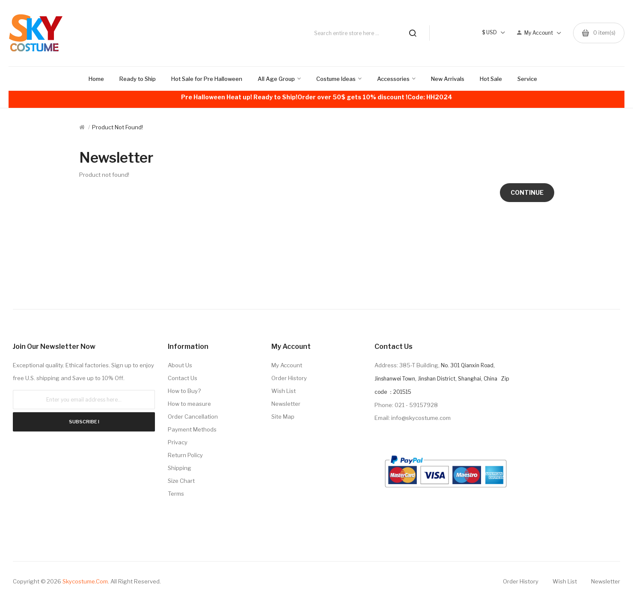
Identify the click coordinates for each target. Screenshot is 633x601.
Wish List (283, 390)
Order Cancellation (193, 416)
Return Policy (185, 455)
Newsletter (285, 403)
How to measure (189, 403)
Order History (289, 378)
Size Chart (181, 480)
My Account (286, 365)
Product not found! (117, 127)
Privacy (177, 442)
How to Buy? (184, 390)
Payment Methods (192, 429)
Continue (527, 192)
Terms (176, 493)
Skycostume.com (85, 581)
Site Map (282, 416)
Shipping (179, 467)
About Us (180, 365)
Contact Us (182, 378)
